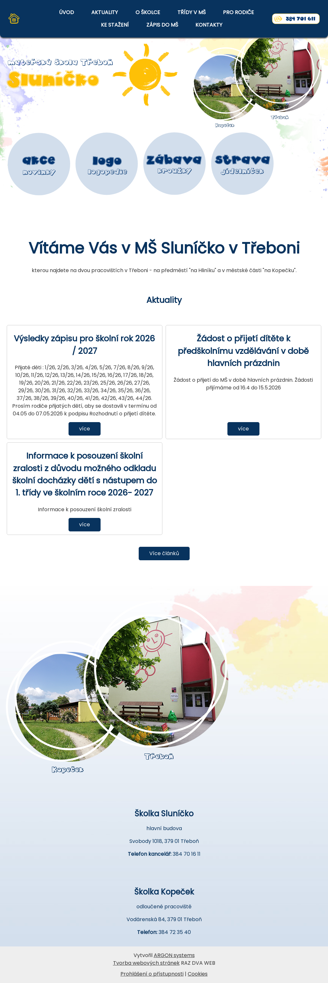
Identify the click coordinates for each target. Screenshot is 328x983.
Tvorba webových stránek (146, 963)
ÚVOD (66, 12)
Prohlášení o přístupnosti (152, 974)
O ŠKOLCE (147, 12)
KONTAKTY (208, 25)
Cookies (198, 974)
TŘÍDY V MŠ (191, 12)
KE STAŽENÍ (115, 25)
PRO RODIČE (238, 12)
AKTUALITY (104, 12)
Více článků (164, 553)
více (84, 428)
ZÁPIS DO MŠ (162, 25)
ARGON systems (174, 955)
